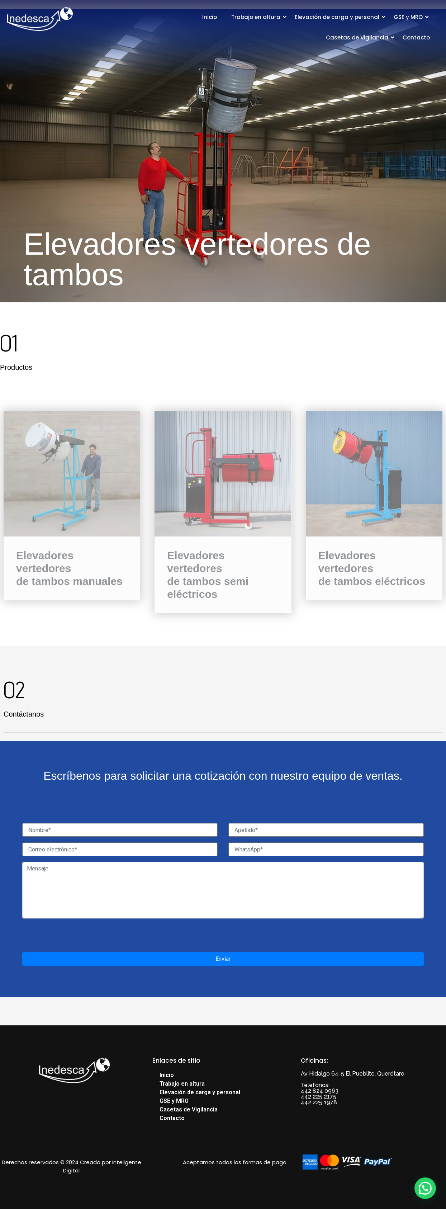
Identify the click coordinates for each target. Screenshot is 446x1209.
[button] (425, 1188)
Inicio (209, 17)
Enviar (223, 958)
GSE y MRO (408, 17)
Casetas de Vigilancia (357, 37)
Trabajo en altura (255, 17)
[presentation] (76, 938)
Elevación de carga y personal (337, 17)
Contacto (416, 37)
